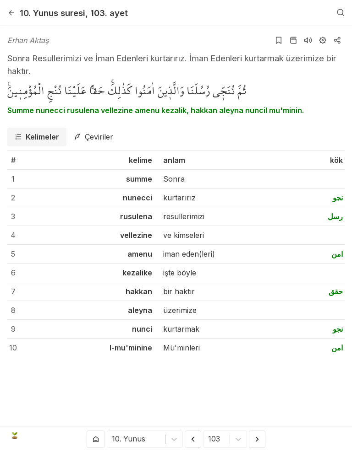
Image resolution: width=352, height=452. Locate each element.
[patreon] (339, 435)
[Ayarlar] (322, 40)
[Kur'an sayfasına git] (293, 40)
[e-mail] (324, 435)
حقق (336, 291)
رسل (335, 216)
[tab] (36, 137)
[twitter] (269, 435)
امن (337, 253)
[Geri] (11, 13)
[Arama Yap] (340, 13)
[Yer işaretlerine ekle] (278, 40)
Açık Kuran (35, 435)
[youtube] (283, 435)
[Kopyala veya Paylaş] (337, 40)
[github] (311, 435)
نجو (338, 197)
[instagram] (296, 435)
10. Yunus (52, 13)
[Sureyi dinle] (308, 40)
